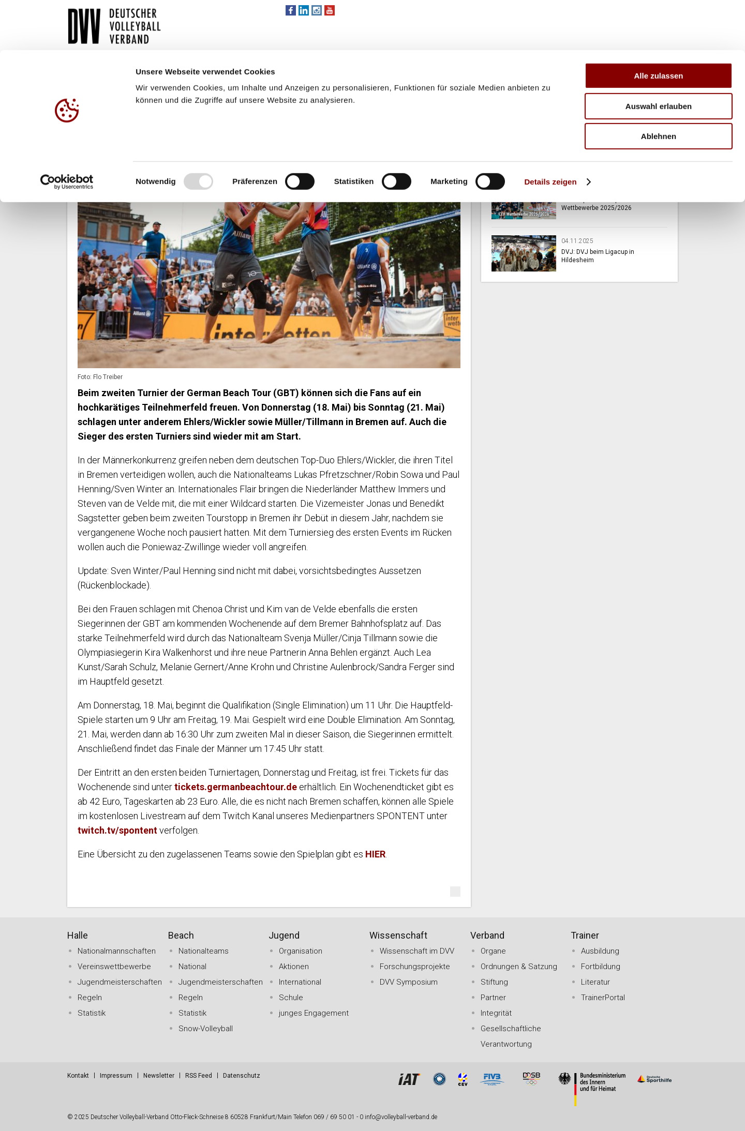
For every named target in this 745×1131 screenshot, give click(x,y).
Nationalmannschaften (117, 951)
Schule (291, 997)
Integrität (496, 1013)
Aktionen (294, 966)
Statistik (92, 1013)
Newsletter (158, 1075)
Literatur (595, 982)
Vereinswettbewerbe (114, 966)
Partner (493, 997)
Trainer (585, 935)
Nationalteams (203, 951)
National (192, 966)
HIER (375, 854)
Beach (181, 935)
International (300, 982)
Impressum (116, 1075)
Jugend (284, 935)
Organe (493, 951)
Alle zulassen (658, 25)
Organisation (300, 951)
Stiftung (494, 982)
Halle (77, 935)
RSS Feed (198, 1075)
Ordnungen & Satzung (519, 966)
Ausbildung (600, 951)
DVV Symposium (409, 982)
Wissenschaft (398, 935)
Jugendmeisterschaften (120, 982)
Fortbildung (600, 966)
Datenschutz (241, 1075)
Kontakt (78, 1075)
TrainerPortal (603, 997)
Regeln (90, 997)
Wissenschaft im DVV (417, 951)
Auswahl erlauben (658, 56)
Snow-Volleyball (205, 1028)
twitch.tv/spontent (117, 830)
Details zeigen (550, 131)
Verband (487, 935)
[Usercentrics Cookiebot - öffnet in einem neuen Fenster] (67, 132)
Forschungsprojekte (415, 966)
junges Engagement (314, 1013)
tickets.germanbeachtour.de (235, 786)
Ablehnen (658, 86)
